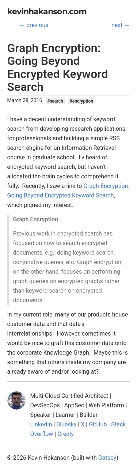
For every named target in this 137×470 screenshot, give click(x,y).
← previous (33, 25)
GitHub (98, 424)
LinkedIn (41, 424)
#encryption (81, 100)
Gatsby (107, 457)
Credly (65, 433)
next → (120, 25)
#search (55, 100)
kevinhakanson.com (47, 11)
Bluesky (66, 424)
